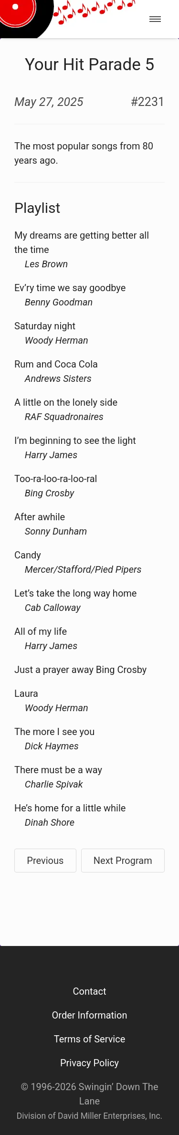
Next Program (123, 860)
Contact (89, 991)
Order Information (89, 1015)
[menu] (155, 19)
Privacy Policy (89, 1063)
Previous (45, 860)
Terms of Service (90, 1039)
